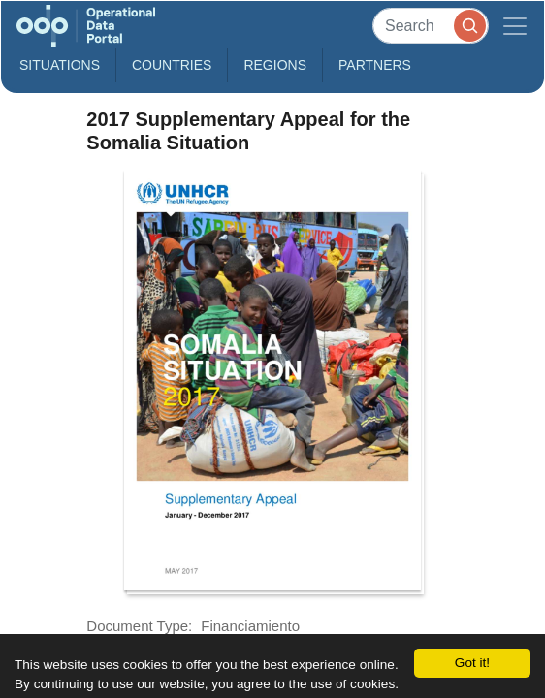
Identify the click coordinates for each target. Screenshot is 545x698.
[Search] (430, 26)
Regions (274, 65)
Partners (374, 65)
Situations (59, 65)
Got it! (472, 662)
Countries (171, 65)
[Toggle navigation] (515, 26)
